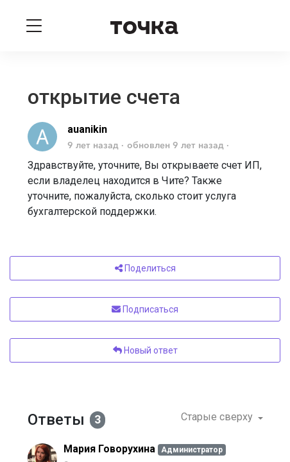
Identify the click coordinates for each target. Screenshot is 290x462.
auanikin (87, 129)
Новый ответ (145, 350)
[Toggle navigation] (34, 25)
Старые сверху (218, 417)
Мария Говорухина (109, 449)
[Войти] (256, 25)
